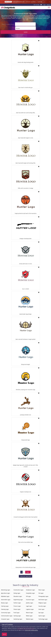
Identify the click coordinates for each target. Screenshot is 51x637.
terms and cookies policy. (31, 630)
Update (25, 32)
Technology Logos (43, 619)
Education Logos (18, 596)
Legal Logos (29, 606)
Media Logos (29, 615)
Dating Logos (17, 593)
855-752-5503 (36, 4)
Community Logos (5, 612)
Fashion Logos (17, 603)
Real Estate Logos (43, 599)
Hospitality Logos (30, 593)
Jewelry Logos (29, 603)
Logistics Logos (30, 609)
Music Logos (42, 590)
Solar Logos (41, 609)
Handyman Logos (30, 590)
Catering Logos (5, 606)
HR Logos (28, 596)
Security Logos (42, 606)
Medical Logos (29, 619)
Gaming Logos (17, 615)
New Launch (8, 1)
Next (28, 572)
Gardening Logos (18, 619)
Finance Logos (17, 606)
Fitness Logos (17, 609)
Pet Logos (41, 593)
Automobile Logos (5, 599)
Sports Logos (42, 615)
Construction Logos (18, 590)
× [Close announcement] (49, 2)
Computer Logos (5, 619)
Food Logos (16, 612)
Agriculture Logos (5, 593)
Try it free (40, 2)
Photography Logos (43, 596)
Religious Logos (42, 603)
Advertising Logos (5, 590)
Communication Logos (6, 615)
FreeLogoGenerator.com (18, 1)
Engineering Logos (18, 599)
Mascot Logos (29, 612)
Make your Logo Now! (25, 576)
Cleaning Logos (5, 609)
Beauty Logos (4, 603)
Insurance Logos (30, 599)
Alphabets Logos (5, 596)
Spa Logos (41, 612)
